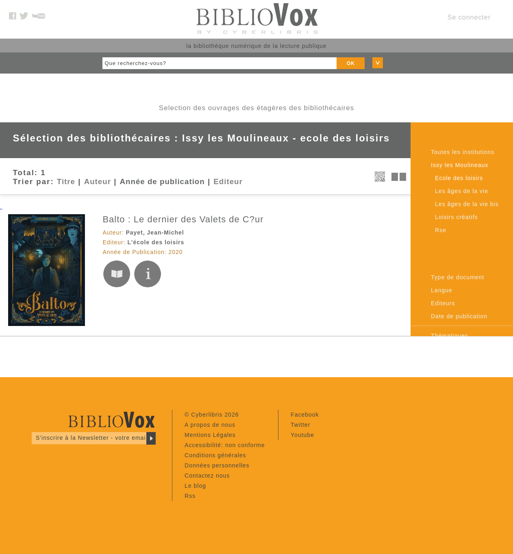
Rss (190, 496)
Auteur (97, 181)
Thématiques (449, 335)
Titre (66, 181)
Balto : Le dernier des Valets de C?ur (182, 219)
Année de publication (162, 181)
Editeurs (443, 303)
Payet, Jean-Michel (155, 232)
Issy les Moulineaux (459, 165)
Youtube (302, 435)
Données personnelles (217, 465)
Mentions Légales (210, 435)
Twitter (300, 424)
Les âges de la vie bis (467, 204)
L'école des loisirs (156, 242)
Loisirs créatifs (456, 217)
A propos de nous (210, 424)
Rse (440, 230)
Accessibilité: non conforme (225, 445)
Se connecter (469, 17)
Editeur (227, 181)
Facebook (305, 414)
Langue (441, 290)
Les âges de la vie (461, 191)
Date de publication (459, 316)
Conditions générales (215, 455)
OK (351, 63)
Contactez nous (207, 475)
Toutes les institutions (462, 152)
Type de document (457, 277)
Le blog (195, 485)
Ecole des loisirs (459, 178)
